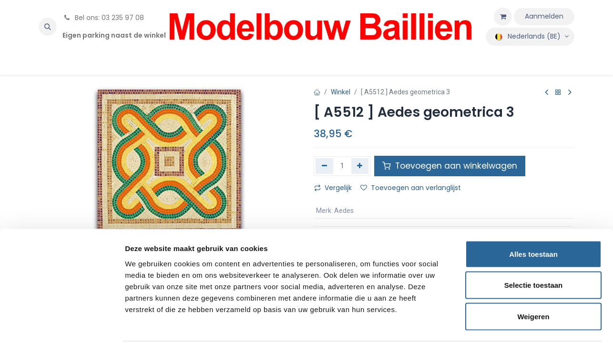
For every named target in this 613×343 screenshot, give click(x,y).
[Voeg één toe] (360, 165)
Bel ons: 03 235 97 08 (103, 17)
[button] (48, 27)
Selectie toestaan (533, 249)
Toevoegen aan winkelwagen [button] (449, 166)
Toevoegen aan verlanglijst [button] (410, 187)
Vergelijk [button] (333, 187)
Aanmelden (544, 16)
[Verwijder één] (324, 165)
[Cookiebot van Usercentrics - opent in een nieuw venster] (61, 324)
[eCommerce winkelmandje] (503, 17)
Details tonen (515, 324)
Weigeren (533, 280)
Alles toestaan (533, 218)
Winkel (340, 92)
